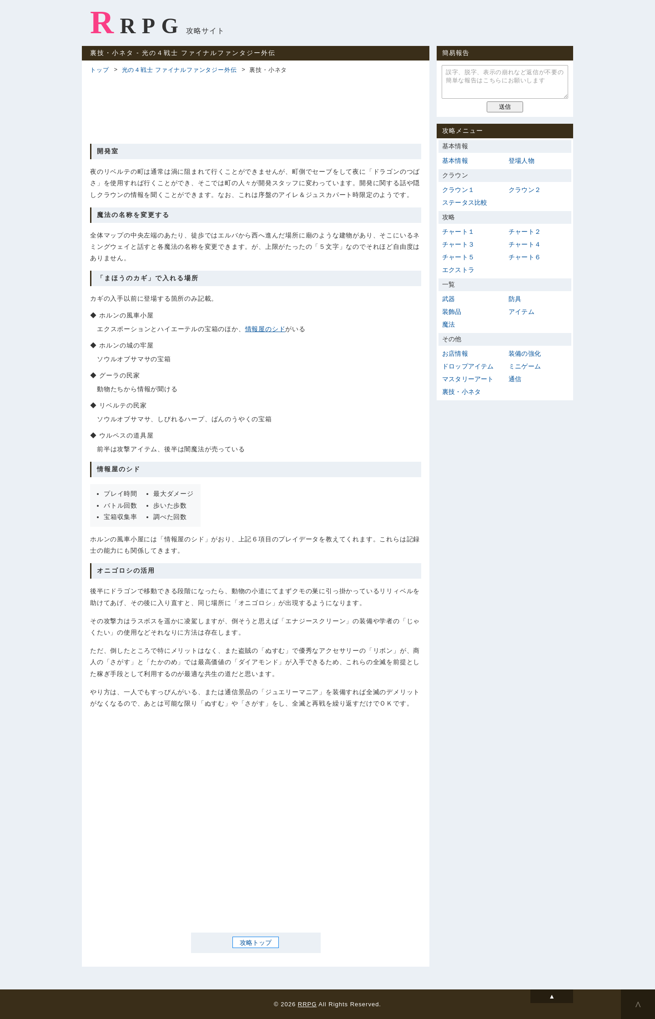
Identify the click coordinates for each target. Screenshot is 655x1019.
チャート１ (458, 231)
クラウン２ (525, 189)
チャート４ (525, 244)
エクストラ (458, 269)
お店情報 (455, 353)
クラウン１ (458, 189)
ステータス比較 (464, 202)
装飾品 (452, 311)
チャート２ (525, 231)
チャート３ (458, 244)
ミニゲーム (525, 366)
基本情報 (455, 160)
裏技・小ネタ (461, 391)
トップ (99, 69)
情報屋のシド (265, 329)
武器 (448, 299)
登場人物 (521, 160)
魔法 (448, 324)
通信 (515, 379)
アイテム (521, 311)
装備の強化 (525, 353)
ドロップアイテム (468, 366)
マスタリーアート (468, 379)
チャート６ (525, 257)
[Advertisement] (255, 107)
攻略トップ (256, 942)
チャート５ (458, 257)
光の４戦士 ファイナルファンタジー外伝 (179, 69)
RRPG (137, 22)
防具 (515, 299)
